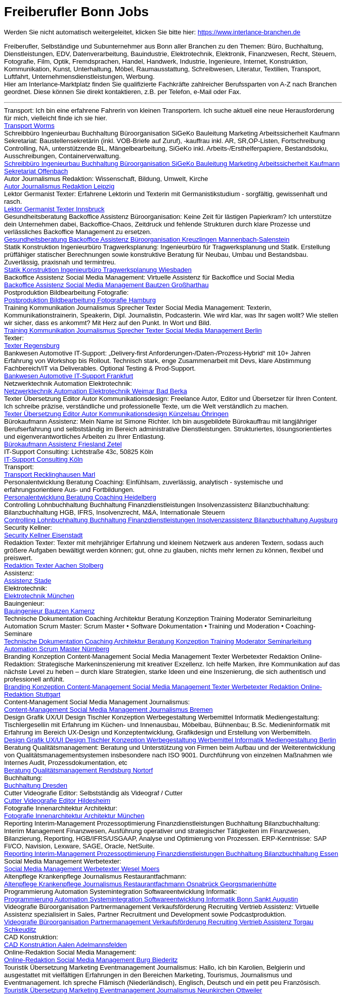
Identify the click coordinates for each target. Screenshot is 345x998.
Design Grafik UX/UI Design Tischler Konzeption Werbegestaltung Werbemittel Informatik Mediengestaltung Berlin (170, 740)
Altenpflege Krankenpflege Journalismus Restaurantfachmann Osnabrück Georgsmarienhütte (140, 884)
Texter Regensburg (32, 345)
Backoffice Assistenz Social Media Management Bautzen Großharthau (106, 285)
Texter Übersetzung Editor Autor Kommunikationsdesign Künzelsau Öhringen (116, 414)
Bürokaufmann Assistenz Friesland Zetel (63, 444)
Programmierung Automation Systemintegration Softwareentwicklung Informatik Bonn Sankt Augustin (151, 899)
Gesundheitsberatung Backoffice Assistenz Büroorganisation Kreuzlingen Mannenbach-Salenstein (146, 239)
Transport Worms (29, 125)
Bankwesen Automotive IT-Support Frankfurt (68, 376)
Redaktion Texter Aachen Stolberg (53, 565)
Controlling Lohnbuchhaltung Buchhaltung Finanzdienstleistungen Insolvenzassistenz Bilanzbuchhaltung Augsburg (170, 520)
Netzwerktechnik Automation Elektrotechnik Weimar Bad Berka (95, 391)
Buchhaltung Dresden (35, 785)
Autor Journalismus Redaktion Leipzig (59, 186)
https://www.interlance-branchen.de (249, 32)
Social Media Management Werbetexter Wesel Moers (81, 869)
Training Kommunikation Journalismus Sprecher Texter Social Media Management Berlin (133, 330)
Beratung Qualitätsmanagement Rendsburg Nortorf (78, 770)
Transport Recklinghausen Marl (49, 474)
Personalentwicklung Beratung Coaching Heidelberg (80, 497)
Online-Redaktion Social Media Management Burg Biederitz (91, 960)
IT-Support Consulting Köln (43, 459)
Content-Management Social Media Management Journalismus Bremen (108, 709)
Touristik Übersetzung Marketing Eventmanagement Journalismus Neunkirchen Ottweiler (133, 990)
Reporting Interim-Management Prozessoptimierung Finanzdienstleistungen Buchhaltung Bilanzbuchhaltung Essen (171, 853)
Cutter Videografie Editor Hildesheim (57, 800)
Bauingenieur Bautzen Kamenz (49, 611)
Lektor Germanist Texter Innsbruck (54, 209)
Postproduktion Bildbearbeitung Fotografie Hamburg (80, 300)
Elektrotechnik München (39, 596)
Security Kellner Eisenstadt (43, 535)
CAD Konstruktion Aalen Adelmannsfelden (65, 944)
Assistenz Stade (27, 580)
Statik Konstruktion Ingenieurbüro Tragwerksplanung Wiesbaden (98, 270)
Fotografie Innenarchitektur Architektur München (74, 816)
